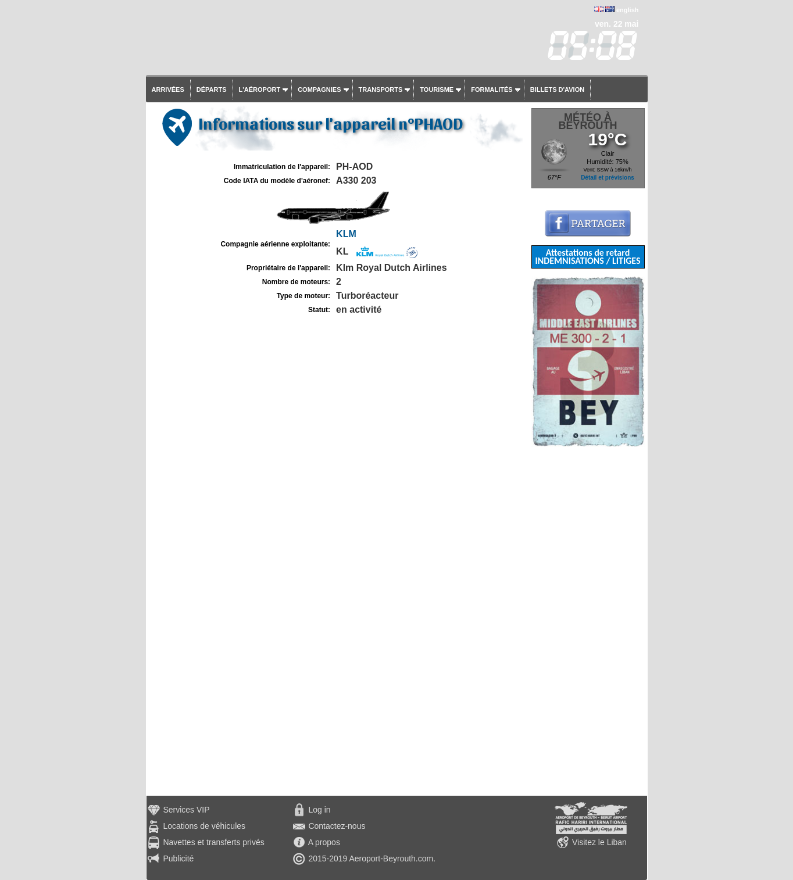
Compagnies (319, 89)
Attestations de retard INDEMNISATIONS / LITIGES (587, 256)
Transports (381, 89)
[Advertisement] (588, 621)
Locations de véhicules (204, 826)
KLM (346, 234)
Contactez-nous (336, 826)
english (627, 9)
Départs (212, 89)
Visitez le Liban (599, 842)
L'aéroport (260, 89)
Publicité (178, 858)
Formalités (492, 89)
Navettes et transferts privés (213, 842)
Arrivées (168, 89)
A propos (324, 842)
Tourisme (436, 89)
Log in (319, 809)
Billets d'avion (557, 89)
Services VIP (186, 809)
